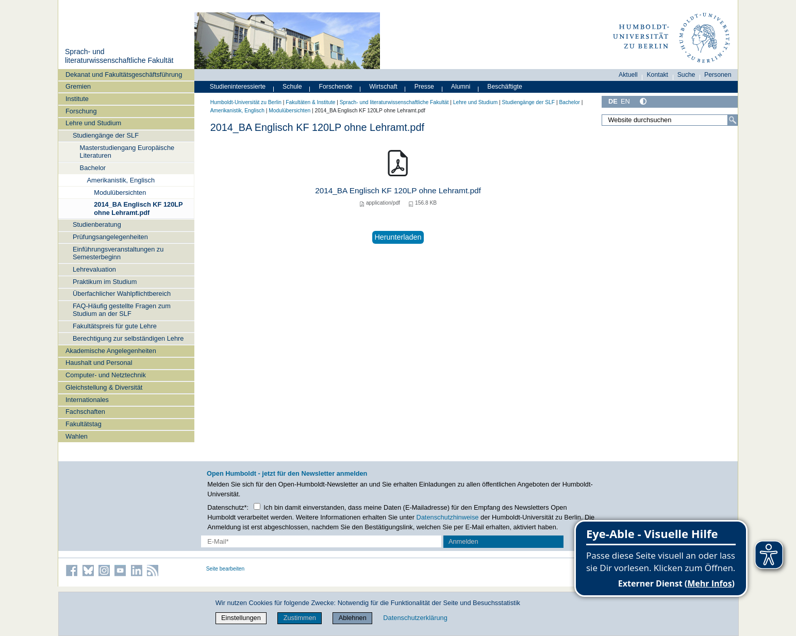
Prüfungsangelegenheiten (110, 237)
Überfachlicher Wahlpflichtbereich (122, 293)
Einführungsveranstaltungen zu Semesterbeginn (118, 253)
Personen (718, 74)
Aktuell (628, 74)
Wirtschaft (383, 86)
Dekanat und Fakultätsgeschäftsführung (123, 74)
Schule (292, 86)
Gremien (78, 86)
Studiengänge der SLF (106, 135)
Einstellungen (241, 618)
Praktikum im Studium (105, 282)
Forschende (336, 86)
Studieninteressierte (238, 86)
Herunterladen (397, 237)
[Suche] (732, 120)
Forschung (80, 111)
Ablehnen (353, 618)
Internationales (87, 400)
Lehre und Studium (93, 123)
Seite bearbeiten (225, 569)
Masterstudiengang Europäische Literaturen (127, 151)
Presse (424, 86)
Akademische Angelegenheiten (110, 351)
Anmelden (463, 541)
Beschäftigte (504, 86)
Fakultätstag (83, 424)
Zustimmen (300, 618)
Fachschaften (85, 411)
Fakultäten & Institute (310, 102)
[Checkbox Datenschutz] (257, 506)
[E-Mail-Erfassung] (321, 541)
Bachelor (93, 168)
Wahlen (76, 436)
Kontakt (657, 74)
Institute (77, 99)
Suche (686, 74)
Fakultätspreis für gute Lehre (115, 326)
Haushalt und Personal (98, 362)
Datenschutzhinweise (448, 517)
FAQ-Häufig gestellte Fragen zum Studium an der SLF (122, 309)
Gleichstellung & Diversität (103, 387)
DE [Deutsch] (613, 101)
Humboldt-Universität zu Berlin (245, 102)
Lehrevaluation (94, 269)
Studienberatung (97, 224)
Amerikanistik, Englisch (121, 180)
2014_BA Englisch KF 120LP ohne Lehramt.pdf (138, 208)
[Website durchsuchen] (670, 120)
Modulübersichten (120, 192)
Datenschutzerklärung (415, 618)
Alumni (461, 86)
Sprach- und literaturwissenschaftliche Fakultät (119, 56)
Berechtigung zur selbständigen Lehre (128, 338)
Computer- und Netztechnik (105, 375)
